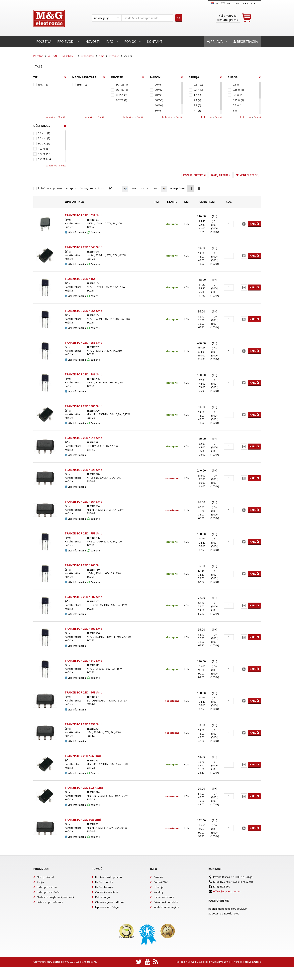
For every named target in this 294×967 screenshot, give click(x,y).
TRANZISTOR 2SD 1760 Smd (83, 565)
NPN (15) (43, 84)
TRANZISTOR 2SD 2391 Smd (83, 724)
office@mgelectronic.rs (227, 891)
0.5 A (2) (198, 84)
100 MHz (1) (44, 148)
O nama (158, 877)
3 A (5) (197, 105)
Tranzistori (87, 56)
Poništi (62, 116)
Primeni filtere (247, 175)
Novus (190, 961)
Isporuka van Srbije (107, 907)
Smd (101, 56)
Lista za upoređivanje (50, 902)
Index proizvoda (47, 887)
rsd (247, 3)
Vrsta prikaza (177, 188)
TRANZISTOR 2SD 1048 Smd (83, 247)
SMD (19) (82, 84)
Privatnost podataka (166, 902)
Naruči (254, 224)
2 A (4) (197, 100)
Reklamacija (102, 897)
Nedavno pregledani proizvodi (55, 897)
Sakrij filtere (221, 175)
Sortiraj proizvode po (92, 188)
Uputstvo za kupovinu (108, 877)
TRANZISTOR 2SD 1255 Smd (83, 342)
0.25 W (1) (238, 100)
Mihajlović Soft (220, 961)
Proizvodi (65, 41)
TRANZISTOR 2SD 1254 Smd (83, 311)
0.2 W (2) (237, 95)
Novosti (92, 41)
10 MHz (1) (44, 133)
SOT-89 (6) (122, 90)
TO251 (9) (121, 95)
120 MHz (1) (44, 154)
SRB (215, 3)
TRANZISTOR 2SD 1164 (80, 279)
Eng (225, 3)
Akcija (40, 882)
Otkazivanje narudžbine (109, 902)
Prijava (215, 41)
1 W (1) (236, 110)
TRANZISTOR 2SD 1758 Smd (83, 533)
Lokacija (158, 887)
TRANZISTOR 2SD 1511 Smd (83, 438)
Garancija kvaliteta (106, 892)
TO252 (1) (121, 100)
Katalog (158, 892)
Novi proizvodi (45, 877)
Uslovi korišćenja (164, 897)
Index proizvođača (48, 892)
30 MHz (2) (44, 138)
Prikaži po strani (140, 188)
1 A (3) (197, 95)
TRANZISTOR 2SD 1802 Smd (83, 597)
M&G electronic (55, 961)
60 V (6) (159, 105)
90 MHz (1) (44, 143)
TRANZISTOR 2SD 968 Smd (83, 820)
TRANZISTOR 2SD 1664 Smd (83, 501)
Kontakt (154, 41)
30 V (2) (159, 90)
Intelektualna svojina (166, 907)
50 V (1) (159, 100)
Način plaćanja (104, 887)
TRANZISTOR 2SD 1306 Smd (83, 406)
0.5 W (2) (237, 105)
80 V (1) (159, 110)
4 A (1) (197, 110)
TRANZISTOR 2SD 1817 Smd (83, 661)
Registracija (246, 41)
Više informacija (75, 232)
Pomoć (130, 41)
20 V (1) (159, 84)
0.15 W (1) (238, 90)
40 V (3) (159, 95)
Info (109, 41)
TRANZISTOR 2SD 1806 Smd (83, 629)
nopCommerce (253, 961)
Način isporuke (104, 882)
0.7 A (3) (198, 90)
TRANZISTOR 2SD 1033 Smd (83, 215)
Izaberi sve (51, 116)
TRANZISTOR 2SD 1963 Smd (83, 692)
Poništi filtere (194, 175)
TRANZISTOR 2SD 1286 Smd (83, 374)
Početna (43, 41)
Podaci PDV (160, 882)
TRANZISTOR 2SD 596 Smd (83, 756)
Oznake (114, 56)
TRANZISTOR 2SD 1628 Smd (83, 470)
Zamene (93, 232)
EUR (253, 3)
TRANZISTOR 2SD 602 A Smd (84, 788)
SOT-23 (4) (122, 84)
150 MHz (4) (44, 159)
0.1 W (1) (237, 84)
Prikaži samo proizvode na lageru (57, 188)
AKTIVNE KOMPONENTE (62, 56)
